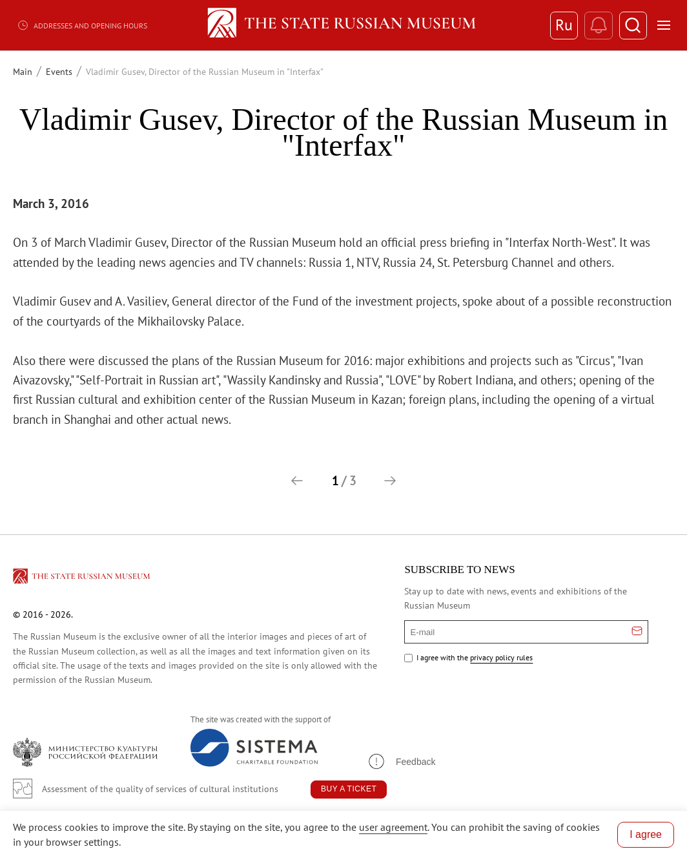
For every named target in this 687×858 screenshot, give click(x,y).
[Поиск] (632, 25)
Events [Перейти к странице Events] (59, 72)
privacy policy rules (501, 657)
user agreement (393, 827)
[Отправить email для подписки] (637, 632)
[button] (297, 480)
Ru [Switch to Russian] (562, 25)
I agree (646, 834)
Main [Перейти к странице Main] (22, 72)
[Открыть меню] (663, 25)
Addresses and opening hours (82, 25)
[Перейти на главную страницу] (82, 578)
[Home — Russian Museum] (343, 25)
